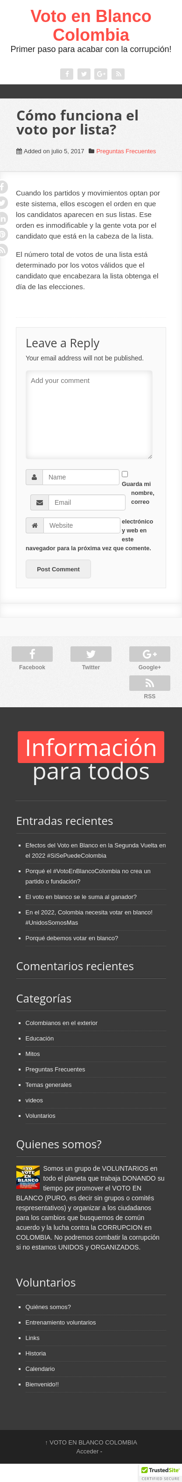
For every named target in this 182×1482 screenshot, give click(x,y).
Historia (36, 1353)
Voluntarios (41, 1115)
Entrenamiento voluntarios (61, 1322)
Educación (40, 1038)
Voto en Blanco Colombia (90, 26)
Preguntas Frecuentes (126, 151)
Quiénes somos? (48, 1306)
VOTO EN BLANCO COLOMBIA (91, 1442)
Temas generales (49, 1084)
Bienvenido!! (42, 1384)
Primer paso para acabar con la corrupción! (90, 49)
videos (34, 1100)
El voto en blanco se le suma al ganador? (81, 896)
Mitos (33, 1053)
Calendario (40, 1368)
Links (33, 1337)
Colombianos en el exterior (62, 1022)
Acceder (88, 1451)
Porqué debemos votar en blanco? (72, 938)
